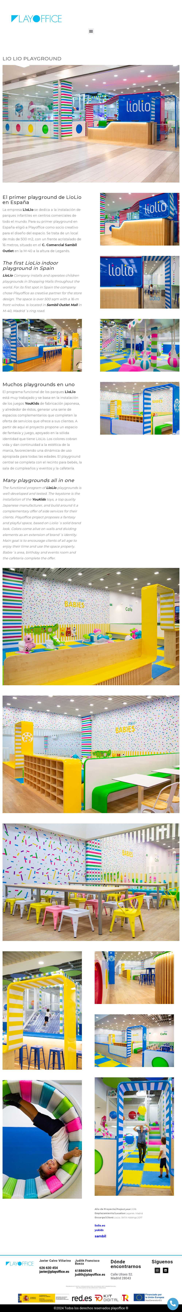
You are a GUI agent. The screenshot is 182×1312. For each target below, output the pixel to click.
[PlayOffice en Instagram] (157, 1270)
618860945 (83, 1271)
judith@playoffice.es (90, 1274)
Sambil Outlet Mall (62, 305)
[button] (91, 31)
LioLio (28, 210)
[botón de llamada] (173, 1303)
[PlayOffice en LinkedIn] (165, 1270)
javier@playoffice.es (54, 1271)
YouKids (32, 404)
